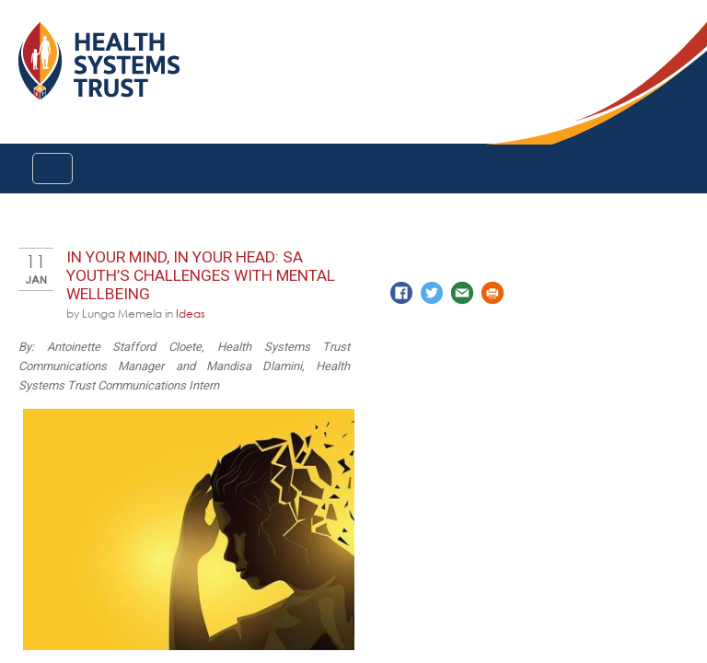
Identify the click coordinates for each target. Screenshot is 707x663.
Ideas (190, 313)
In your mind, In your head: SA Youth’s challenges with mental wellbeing (200, 275)
